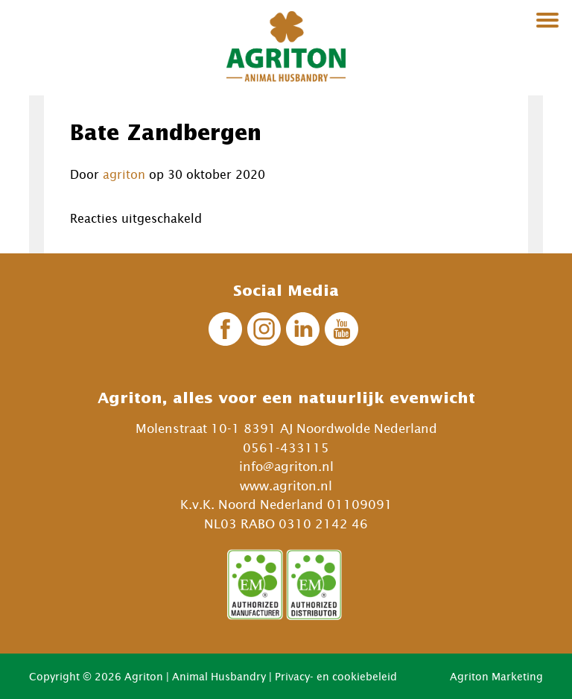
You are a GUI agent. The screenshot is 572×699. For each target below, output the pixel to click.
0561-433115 (286, 447)
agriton (124, 174)
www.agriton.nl (286, 485)
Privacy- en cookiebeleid (336, 676)
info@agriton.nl (286, 466)
